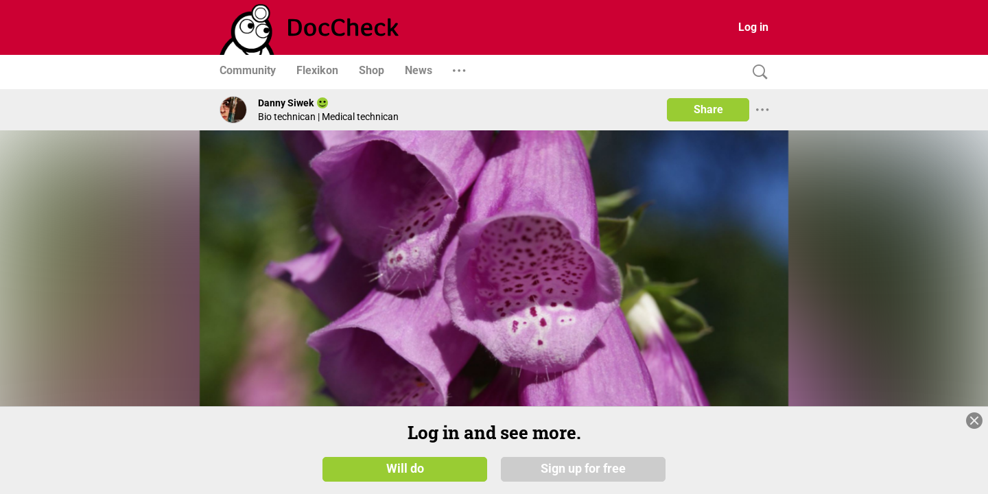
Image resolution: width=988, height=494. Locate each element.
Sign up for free (583, 468)
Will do (405, 468)
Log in (753, 27)
